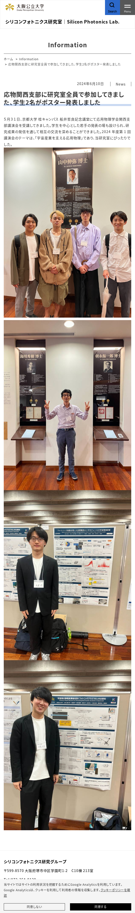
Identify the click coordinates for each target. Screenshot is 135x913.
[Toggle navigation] (127, 7)
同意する (100, 906)
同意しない (34, 906)
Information (28, 59)
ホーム (8, 59)
